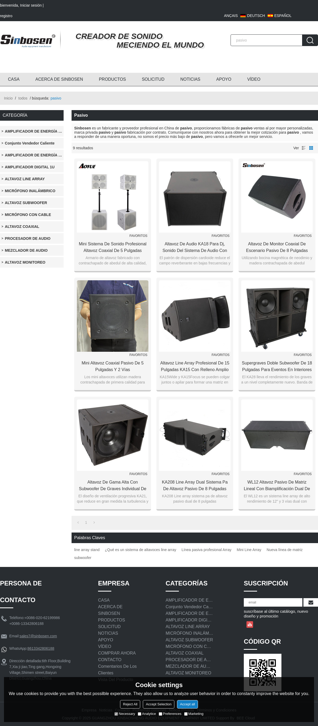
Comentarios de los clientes (117, 669)
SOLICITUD (153, 79)
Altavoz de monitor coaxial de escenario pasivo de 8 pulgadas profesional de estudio (277, 248)
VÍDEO (253, 79)
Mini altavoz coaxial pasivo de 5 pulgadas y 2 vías (113, 366)
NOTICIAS (190, 79)
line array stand (87, 550)
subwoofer (82, 558)
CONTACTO (109, 659)
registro (6, 16)
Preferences (170, 714)
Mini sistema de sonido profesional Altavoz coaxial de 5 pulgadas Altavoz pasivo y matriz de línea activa (112, 248)
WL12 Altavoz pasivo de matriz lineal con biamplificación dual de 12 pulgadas (277, 486)
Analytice (147, 714)
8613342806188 (40, 648)
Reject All (130, 704)
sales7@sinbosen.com (38, 636)
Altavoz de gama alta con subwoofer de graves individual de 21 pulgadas (112, 486)
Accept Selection (158, 704)
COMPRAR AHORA (117, 653)
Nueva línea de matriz (285, 550)
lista (303, 148)
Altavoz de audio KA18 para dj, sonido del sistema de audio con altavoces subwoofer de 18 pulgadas (195, 248)
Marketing (194, 714)
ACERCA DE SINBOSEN (59, 79)
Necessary (124, 714)
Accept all (187, 704)
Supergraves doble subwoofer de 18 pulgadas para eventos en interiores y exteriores (277, 367)
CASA (14, 79)
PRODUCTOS (112, 79)
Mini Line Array (249, 550)
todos (22, 98)
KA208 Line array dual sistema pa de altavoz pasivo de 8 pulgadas (195, 485)
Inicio (8, 98)
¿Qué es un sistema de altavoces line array (140, 550)
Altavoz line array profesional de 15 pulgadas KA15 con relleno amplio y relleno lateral (194, 367)
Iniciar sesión (31, 5)
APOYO (223, 79)
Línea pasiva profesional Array (206, 550)
